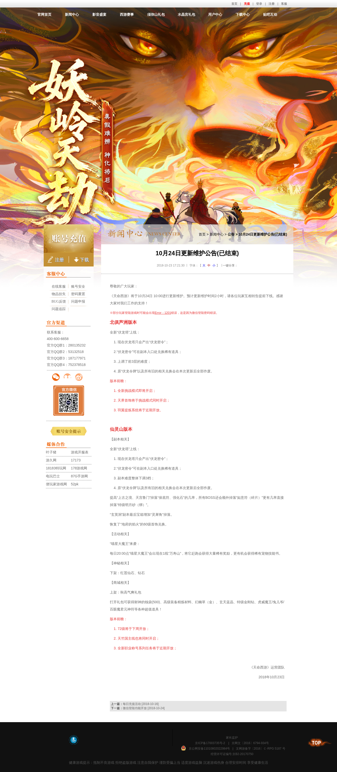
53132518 (76, 352)
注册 (272, 3)
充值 (247, 3)
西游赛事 (127, 14)
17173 (76, 460)
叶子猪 (51, 452)
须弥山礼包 (156, 14)
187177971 (77, 358)
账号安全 (78, 286)
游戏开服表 (79, 452)
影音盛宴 (99, 14)
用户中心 (215, 14)
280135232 (77, 345)
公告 (231, 234)
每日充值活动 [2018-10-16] (141, 704)
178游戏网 (79, 468)
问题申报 (78, 301)
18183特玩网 (56, 468)
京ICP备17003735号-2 (210, 743)
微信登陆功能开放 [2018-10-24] (144, 708)
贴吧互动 (270, 14)
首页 (234, 3)
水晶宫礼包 (186, 14)
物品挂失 (59, 294)
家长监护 (232, 737)
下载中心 (243, 14)
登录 (259, 3)
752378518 (77, 365)
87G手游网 (79, 476)
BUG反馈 (58, 301)
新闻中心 (72, 14)
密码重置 (78, 294)
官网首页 (44, 14)
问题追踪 (59, 309)
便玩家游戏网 (56, 484)
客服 (284, 3)
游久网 (51, 460)
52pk (74, 484)
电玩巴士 (53, 476)
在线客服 (59, 286)
